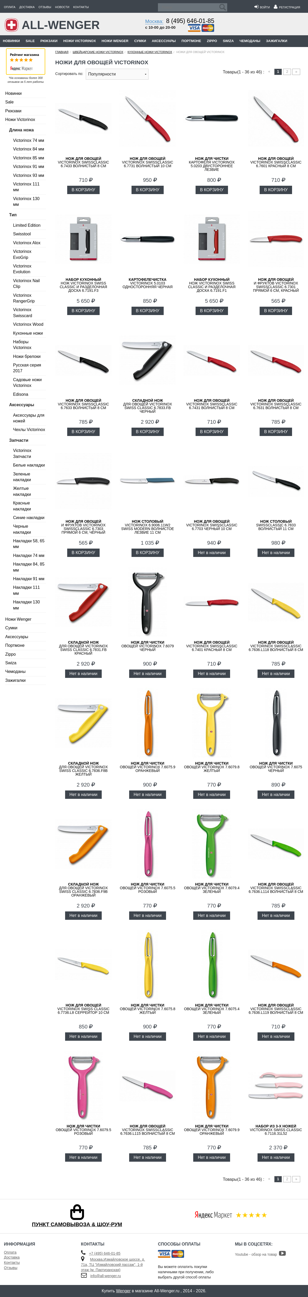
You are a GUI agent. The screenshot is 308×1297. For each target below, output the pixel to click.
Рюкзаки (49, 41)
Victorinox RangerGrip (24, 298)
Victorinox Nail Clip (26, 283)
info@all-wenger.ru (105, 1276)
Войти (262, 7)
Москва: (154, 21)
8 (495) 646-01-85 (190, 21)
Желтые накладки (22, 491)
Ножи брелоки (27, 356)
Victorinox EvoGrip (22, 254)
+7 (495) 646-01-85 (104, 1253)
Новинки (11, 41)
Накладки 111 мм (26, 590)
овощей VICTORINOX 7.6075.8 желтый (147, 1009)
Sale (30, 41)
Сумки (140, 41)
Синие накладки (28, 517)
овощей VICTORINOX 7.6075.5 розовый (147, 888)
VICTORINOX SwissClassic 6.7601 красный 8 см (275, 162)
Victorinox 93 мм (28, 175)
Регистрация (287, 7)
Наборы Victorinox (22, 345)
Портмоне (191, 41)
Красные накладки (22, 506)
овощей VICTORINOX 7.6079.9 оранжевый (211, 1130)
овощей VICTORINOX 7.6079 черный (147, 646)
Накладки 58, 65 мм (28, 544)
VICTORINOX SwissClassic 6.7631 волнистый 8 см (275, 404)
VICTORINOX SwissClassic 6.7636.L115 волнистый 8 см (147, 1130)
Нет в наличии (212, 552)
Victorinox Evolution (22, 269)
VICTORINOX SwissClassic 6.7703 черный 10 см (211, 525)
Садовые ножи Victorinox (27, 382)
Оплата (9, 7)
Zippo (212, 41)
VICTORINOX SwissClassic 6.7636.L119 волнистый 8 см (276, 1009)
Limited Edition (27, 225)
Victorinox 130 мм (26, 201)
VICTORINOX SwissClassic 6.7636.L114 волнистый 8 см (276, 888)
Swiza (228, 41)
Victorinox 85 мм (28, 158)
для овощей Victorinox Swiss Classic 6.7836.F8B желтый (83, 768)
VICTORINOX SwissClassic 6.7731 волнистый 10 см (147, 162)
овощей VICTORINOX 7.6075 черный (276, 767)
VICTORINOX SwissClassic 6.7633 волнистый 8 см (83, 404)
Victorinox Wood (28, 324)
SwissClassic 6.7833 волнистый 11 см (276, 525)
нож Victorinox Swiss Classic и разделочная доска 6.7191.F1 (211, 285)
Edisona (20, 394)
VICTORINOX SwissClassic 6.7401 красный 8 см (211, 646)
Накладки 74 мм (28, 555)
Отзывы (44, 7)
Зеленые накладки (22, 477)
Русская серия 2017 (27, 368)
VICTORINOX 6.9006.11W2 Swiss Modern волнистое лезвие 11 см (147, 526)
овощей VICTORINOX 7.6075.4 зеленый (211, 1009)
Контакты (81, 7)
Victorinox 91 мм (28, 166)
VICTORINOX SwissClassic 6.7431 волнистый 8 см (211, 404)
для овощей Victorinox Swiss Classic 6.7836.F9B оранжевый (83, 889)
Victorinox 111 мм (26, 187)
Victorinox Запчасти (22, 453)
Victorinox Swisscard (22, 312)
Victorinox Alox (27, 243)
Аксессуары (164, 41)
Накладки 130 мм (26, 605)
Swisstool (22, 234)
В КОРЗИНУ (83, 190)
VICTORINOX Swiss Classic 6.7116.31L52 (276, 1130)
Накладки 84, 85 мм (28, 567)
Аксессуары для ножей (28, 418)
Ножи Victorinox (79, 41)
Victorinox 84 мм (28, 149)
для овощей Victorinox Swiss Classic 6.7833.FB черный (147, 406)
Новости (62, 7)
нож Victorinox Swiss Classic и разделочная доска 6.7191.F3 (83, 285)
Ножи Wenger (115, 41)
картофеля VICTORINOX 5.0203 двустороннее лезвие (212, 164)
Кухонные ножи (28, 333)
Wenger (123, 1291)
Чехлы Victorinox (29, 429)
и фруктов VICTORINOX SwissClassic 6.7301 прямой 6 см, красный (276, 285)
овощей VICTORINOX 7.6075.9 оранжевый (147, 767)
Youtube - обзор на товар (260, 1254)
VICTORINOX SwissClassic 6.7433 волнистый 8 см (83, 162)
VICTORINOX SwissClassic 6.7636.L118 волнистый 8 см (276, 646)
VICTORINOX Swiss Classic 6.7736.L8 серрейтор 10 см (83, 1009)
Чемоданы (249, 41)
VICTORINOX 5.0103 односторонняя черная (148, 283)
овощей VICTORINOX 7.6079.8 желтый (211, 767)
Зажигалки (276, 41)
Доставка (27, 7)
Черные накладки (22, 529)
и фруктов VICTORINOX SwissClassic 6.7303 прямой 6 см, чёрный (83, 526)
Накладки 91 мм (28, 579)
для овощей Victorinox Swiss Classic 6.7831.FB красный (83, 647)
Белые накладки (29, 465)
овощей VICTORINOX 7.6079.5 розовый (83, 1130)
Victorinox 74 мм (28, 140)
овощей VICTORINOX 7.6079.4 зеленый (211, 888)
